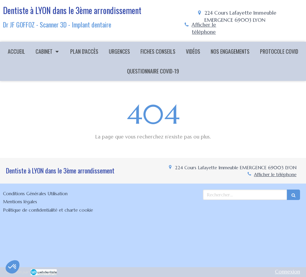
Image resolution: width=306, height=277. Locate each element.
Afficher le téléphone (204, 28)
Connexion (287, 271)
